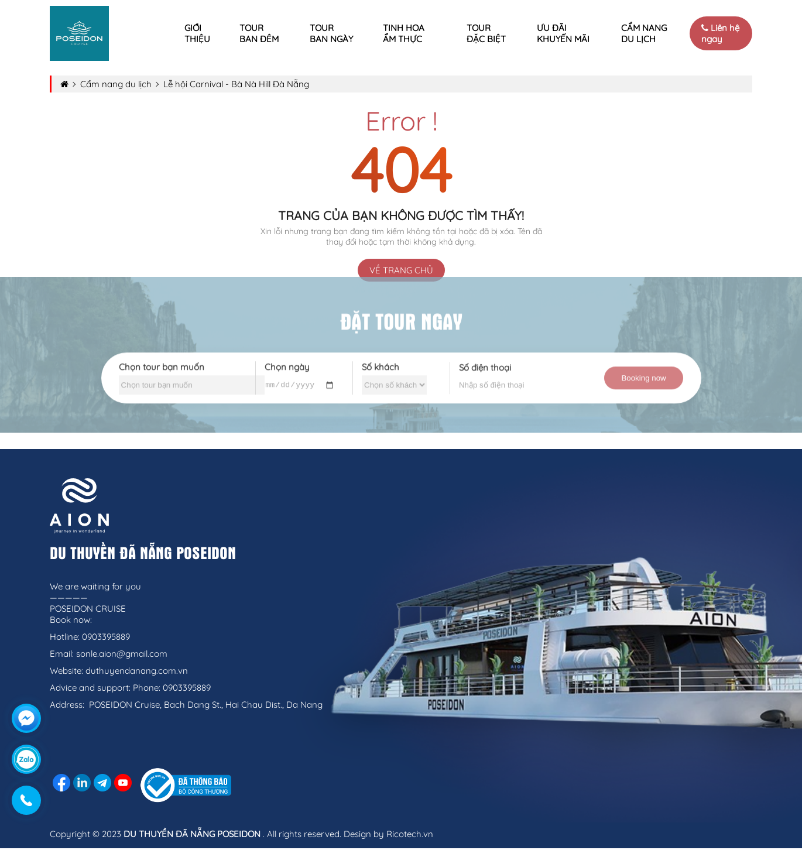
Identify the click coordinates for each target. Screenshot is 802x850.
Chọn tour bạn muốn (161, 361)
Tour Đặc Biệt (486, 33)
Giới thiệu (197, 33)
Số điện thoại (485, 362)
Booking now (643, 372)
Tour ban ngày (331, 33)
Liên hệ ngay (720, 33)
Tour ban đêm (259, 33)
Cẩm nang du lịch (644, 33)
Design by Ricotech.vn (388, 835)
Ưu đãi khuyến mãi (563, 33)
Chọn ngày (287, 360)
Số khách (380, 361)
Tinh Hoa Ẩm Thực (403, 33)
